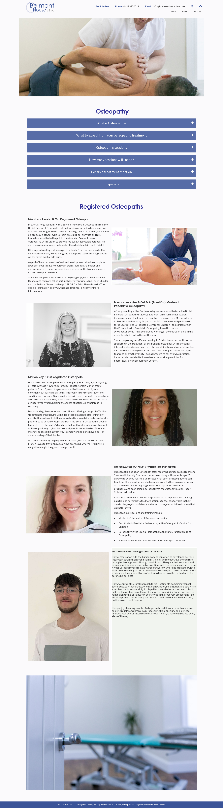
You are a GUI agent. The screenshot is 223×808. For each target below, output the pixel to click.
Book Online (102, 6)
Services (197, 11)
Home (173, 11)
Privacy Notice (121, 805)
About (184, 11)
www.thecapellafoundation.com (71, 288)
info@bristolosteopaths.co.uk (169, 6)
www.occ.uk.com (124, 331)
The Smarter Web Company (154, 805)
